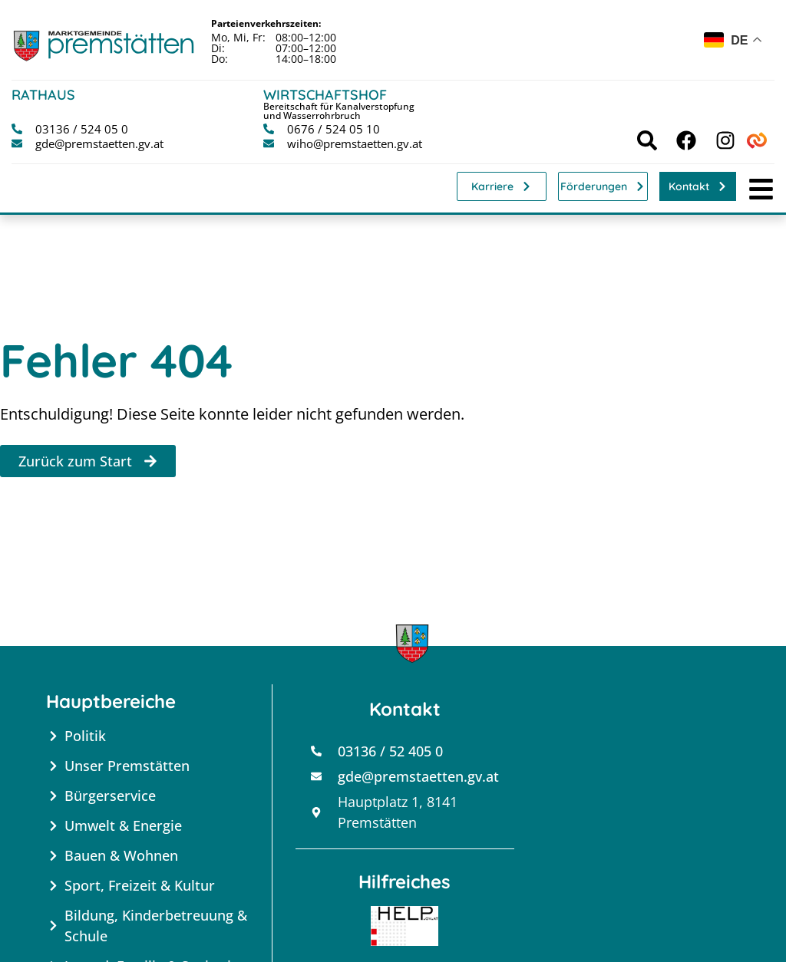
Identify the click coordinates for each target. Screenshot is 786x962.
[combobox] (733, 42)
